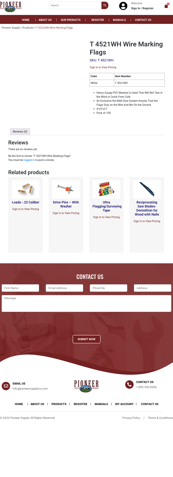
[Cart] (166, 6)
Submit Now (86, 339)
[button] (71, 20)
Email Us (19, 383)
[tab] (20, 131)
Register (148, 8)
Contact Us (143, 20)
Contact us (144, 382)
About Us (45, 20)
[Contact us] (129, 384)
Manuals (119, 20)
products (58, 404)
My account (124, 404)
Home (25, 20)
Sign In (136, 8)
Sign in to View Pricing (103, 67)
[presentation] (27, 327)
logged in (29, 160)
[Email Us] (6, 386)
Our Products (71, 20)
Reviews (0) (20, 131)
